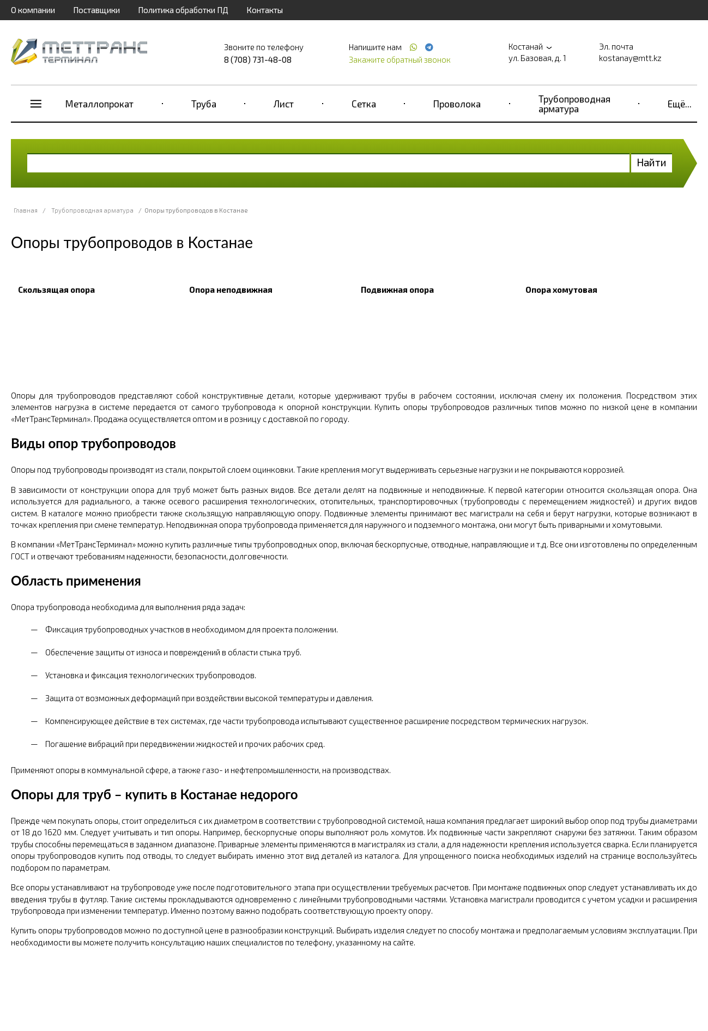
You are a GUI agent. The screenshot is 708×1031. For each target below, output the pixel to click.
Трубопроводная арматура (574, 103)
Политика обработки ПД (183, 10)
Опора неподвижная (231, 289)
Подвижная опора (397, 289)
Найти (652, 162)
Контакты (264, 10)
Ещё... (680, 103)
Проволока (457, 103)
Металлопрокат (99, 103)
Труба (203, 103)
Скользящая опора (56, 289)
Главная (26, 210)
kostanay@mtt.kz (630, 58)
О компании (33, 10)
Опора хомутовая (561, 289)
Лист (284, 103)
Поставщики (96, 10)
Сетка (364, 103)
